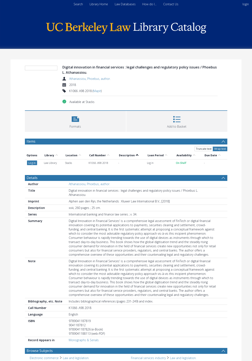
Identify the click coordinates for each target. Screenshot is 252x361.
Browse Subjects (40, 350)
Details (32, 177)
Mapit (97, 91)
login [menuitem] (246, 4)
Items (31, 141)
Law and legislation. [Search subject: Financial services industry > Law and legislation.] (183, 358)
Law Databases (125, 4)
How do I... (149, 4)
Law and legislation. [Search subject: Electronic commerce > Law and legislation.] (76, 358)
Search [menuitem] (78, 4)
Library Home (99, 4)
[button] (75, 121)
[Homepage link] (126, 27)
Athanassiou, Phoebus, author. (90, 79)
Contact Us (170, 4)
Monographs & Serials (84, 340)
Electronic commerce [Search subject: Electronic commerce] (44, 358)
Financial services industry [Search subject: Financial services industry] (148, 358)
